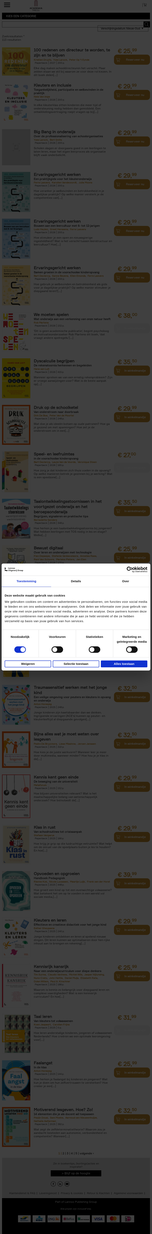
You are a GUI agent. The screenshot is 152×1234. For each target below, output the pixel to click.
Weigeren (28, 663)
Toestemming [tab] (26, 581)
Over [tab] (125, 581)
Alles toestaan (124, 663)
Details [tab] (76, 581)
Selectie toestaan (76, 663)
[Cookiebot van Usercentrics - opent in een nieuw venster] (129, 570)
